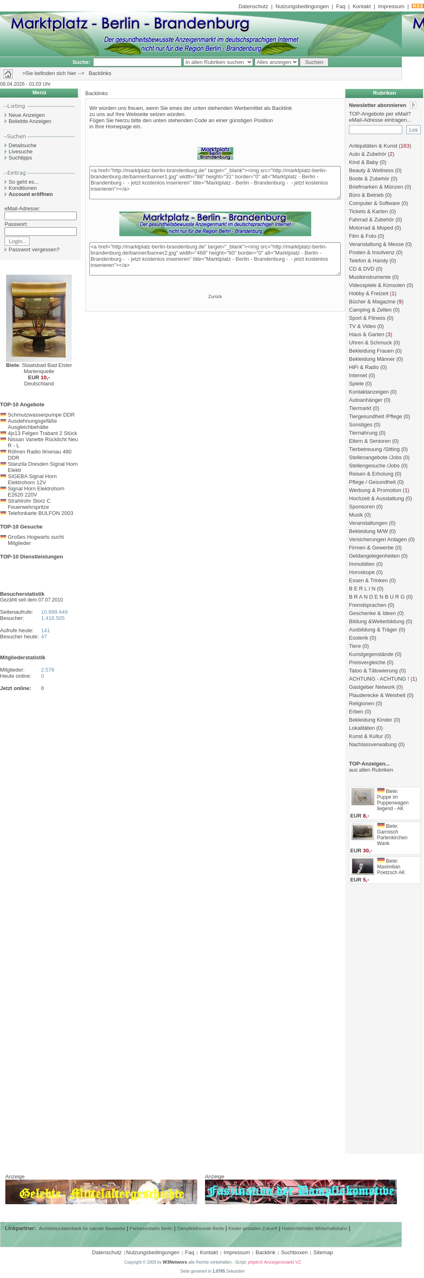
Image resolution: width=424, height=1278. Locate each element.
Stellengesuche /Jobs (374, 465)
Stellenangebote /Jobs (375, 457)
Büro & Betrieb (366, 195)
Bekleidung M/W (368, 531)
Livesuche (21, 151)
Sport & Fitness (367, 318)
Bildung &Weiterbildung (376, 621)
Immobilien (362, 564)
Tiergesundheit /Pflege (375, 416)
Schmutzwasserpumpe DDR (41, 415)
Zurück (215, 296)
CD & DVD (361, 269)
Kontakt (362, 6)
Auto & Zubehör (367, 154)
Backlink (265, 1252)
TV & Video (362, 326)
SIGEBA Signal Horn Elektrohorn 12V (32, 479)
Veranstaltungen (368, 523)
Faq (340, 6)
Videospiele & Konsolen (377, 285)
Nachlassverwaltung (373, 744)
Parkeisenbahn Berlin (151, 1228)
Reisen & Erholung (371, 474)
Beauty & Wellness (371, 170)
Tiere (355, 646)
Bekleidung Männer (372, 359)
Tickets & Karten (368, 211)
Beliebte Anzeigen (30, 121)
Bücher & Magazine (372, 301)
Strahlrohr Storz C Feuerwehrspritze (29, 504)
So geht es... (24, 182)
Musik (356, 515)
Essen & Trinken (368, 580)
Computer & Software (374, 203)
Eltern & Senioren (370, 441)
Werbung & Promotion (375, 490)
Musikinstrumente (370, 277)
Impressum (391, 6)
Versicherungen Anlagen (378, 539)
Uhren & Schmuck (370, 342)
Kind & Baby (363, 162)
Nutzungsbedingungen (302, 6)
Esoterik (358, 638)
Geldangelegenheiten (374, 556)
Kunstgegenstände (371, 654)
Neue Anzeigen (27, 115)
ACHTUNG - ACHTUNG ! (379, 679)
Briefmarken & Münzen (376, 187)
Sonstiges (360, 424)
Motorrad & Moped (371, 228)
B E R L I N (362, 588)
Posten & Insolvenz (371, 252)
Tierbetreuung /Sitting (374, 449)
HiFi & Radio (364, 367)
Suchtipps (20, 158)
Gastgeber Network (372, 687)
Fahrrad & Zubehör (371, 219)
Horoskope (362, 572)
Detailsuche (22, 145)
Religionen (361, 703)
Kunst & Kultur (366, 736)
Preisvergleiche (367, 662)
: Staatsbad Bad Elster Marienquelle (39, 368)
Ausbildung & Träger (373, 629)
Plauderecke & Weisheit (377, 695)
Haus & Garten (366, 334)
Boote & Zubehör (369, 178)
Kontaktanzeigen (369, 392)
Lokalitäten (362, 728)
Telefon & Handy (368, 260)
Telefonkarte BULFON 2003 (40, 513)
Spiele (356, 383)
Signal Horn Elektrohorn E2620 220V (36, 491)
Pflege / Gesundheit (372, 482)
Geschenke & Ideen (372, 613)
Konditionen (23, 188)
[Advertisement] (385, 1023)
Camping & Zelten (370, 310)
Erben (356, 711)
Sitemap (323, 1252)
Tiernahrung (363, 433)
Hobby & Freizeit (368, 293)
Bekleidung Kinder (370, 720)
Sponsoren (362, 506)
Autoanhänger (366, 400)
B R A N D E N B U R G (377, 597)
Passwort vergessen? (34, 249)
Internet (358, 375)
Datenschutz (253, 6)
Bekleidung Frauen (371, 351)
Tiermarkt (360, 408)
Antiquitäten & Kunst (373, 146)
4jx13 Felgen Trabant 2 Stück (42, 433)
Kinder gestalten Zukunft (252, 1228)
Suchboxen (294, 1252)
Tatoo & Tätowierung (373, 670)
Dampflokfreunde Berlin (201, 1228)
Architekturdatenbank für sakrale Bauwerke (82, 1228)
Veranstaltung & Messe (376, 244)
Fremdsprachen (367, 605)
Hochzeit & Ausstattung (376, 498)
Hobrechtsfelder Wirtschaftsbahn (314, 1228)
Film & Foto (362, 236)
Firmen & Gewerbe (371, 547)
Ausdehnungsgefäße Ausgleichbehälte (32, 424)
